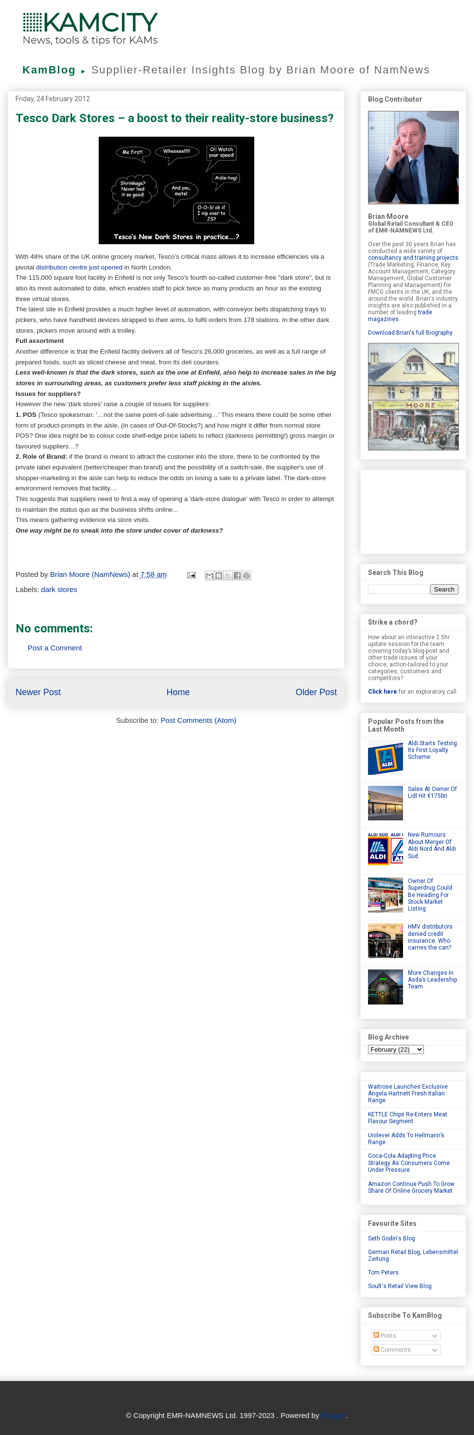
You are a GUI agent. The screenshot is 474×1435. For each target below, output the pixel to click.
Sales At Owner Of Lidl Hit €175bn (432, 792)
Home (178, 692)
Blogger (333, 1415)
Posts (384, 1335)
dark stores (59, 589)
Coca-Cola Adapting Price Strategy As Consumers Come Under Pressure (409, 1162)
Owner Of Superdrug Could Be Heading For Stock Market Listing (430, 895)
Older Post (316, 692)
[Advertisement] (413, 509)
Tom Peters (383, 1272)
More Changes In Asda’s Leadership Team (432, 979)
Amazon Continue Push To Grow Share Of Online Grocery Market (411, 1187)
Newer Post (38, 692)
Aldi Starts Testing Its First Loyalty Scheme (432, 750)
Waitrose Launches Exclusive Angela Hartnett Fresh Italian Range (408, 1093)
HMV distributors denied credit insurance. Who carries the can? (430, 937)
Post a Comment (55, 648)
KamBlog (56, 70)
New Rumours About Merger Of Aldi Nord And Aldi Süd (432, 845)
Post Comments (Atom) (198, 720)
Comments (392, 1349)
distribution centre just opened (79, 267)
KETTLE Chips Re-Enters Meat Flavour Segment (407, 1118)
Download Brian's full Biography (410, 332)
